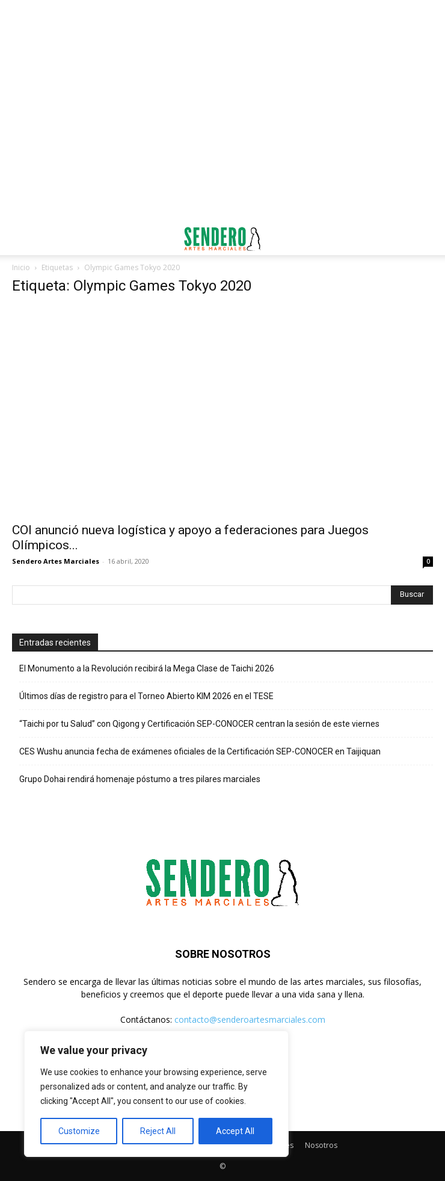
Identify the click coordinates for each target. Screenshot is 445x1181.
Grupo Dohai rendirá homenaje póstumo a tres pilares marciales (139, 779)
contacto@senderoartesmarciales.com (249, 1019)
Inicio (21, 267)
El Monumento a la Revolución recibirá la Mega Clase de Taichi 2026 (146, 668)
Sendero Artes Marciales (55, 561)
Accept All (235, 1131)
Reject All (158, 1131)
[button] (20, 239)
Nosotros (321, 1145)
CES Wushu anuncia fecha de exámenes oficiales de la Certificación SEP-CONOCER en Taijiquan (200, 751)
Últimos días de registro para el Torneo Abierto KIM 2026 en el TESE (146, 696)
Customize (79, 1131)
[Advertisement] (222, 21)
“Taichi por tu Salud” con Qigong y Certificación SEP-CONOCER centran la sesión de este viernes (199, 724)
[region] (156, 1094)
